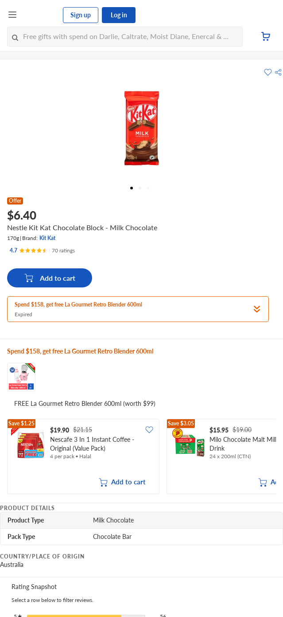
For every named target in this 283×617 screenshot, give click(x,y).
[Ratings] (42, 250)
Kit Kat (47, 238)
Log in (119, 15)
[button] (278, 72)
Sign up (80, 15)
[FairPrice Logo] (40, 15)
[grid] (141, 457)
